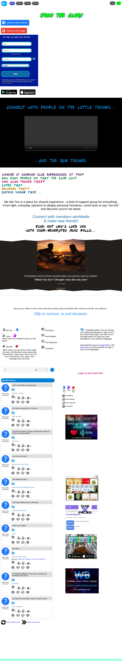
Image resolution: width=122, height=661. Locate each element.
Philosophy (15, 441)
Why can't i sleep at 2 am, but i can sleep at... (32, 559)
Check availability (16, 54)
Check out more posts (31, 622)
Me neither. (16, 549)
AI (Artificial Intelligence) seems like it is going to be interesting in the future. (29, 574)
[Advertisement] (92, 457)
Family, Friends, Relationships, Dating (23, 487)
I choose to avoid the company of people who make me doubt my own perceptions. (30, 432)
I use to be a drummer (19, 456)
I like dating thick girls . (20, 479)
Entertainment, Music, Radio (20, 464)
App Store (84, 347)
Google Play (104, 345)
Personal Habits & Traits (19, 510)
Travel (13, 533)
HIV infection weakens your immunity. (25, 408)
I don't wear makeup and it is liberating (25, 502)
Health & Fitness (17, 416)
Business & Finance (18, 393)
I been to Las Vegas (19, 525)
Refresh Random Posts (10, 622)
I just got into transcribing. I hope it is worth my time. (29, 598)
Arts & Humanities (17, 606)
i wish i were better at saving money (24, 385)
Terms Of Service (7, 83)
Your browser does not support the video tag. (61, 134)
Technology (15, 583)
